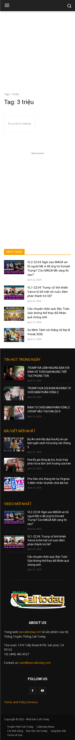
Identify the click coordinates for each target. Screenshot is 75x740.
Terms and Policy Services (21, 702)
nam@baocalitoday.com (35, 663)
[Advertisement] (37, 50)
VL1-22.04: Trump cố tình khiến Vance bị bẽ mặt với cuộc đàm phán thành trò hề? (47, 292)
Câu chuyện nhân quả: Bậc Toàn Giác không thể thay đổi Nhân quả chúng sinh (48, 313)
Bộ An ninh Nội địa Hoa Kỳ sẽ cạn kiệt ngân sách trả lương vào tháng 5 (49, 443)
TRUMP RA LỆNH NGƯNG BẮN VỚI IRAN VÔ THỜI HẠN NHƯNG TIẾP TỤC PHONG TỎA (48, 371)
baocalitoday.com (30, 632)
